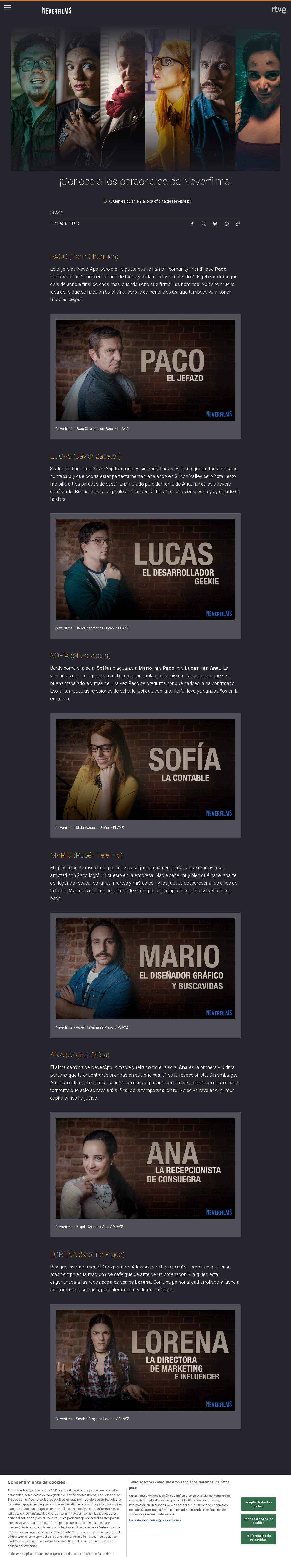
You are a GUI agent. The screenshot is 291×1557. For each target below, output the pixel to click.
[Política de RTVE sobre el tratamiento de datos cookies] (105, 1515)
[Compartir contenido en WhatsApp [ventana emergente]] (226, 222)
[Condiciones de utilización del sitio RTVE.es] (25, 1515)
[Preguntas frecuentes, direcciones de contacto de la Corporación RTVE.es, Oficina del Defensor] (266, 1515)
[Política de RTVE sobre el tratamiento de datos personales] (65, 1515)
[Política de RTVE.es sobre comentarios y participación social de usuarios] (25, 1519)
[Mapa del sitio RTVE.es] (226, 1515)
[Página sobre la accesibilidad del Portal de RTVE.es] (186, 1515)
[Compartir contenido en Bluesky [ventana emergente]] (215, 222)
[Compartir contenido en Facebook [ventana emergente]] (192, 222)
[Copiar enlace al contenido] (238, 222)
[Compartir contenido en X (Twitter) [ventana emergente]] (203, 222)
